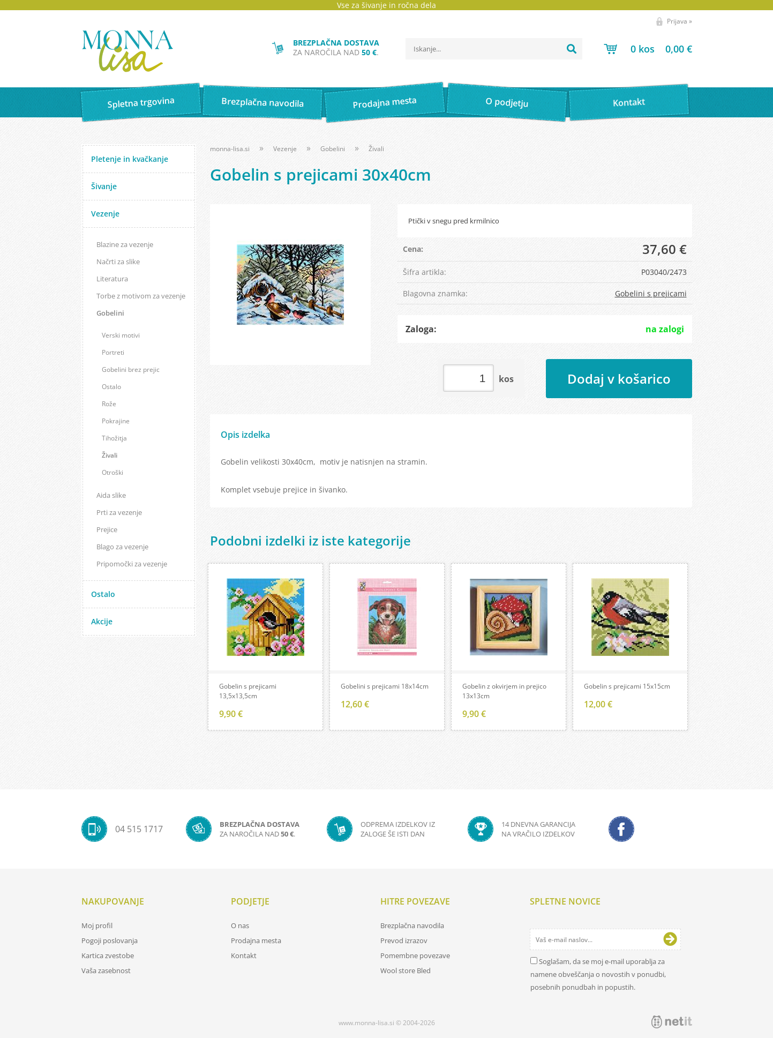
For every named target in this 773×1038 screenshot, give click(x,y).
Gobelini (110, 313)
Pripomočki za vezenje (131, 564)
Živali (109, 455)
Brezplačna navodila (262, 102)
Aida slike (111, 495)
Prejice (106, 529)
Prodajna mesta (384, 102)
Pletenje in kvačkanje (129, 159)
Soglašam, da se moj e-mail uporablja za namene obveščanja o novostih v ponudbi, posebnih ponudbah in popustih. (598, 974)
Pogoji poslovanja (109, 940)
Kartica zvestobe (107, 955)
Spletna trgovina (141, 102)
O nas (240, 925)
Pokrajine (116, 420)
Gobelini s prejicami (651, 293)
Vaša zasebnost (106, 970)
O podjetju (507, 102)
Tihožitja (114, 438)
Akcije (101, 621)
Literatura (112, 278)
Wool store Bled (405, 970)
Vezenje (105, 213)
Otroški (112, 472)
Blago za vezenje (122, 546)
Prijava (679, 21)
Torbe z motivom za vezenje (140, 296)
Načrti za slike (118, 261)
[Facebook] (621, 829)
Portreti (113, 352)
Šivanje (104, 186)
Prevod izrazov (403, 940)
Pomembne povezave (415, 955)
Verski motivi (121, 335)
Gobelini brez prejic (131, 369)
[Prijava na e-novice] (670, 939)
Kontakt (629, 102)
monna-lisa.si (230, 148)
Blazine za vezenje (124, 244)
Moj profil (96, 925)
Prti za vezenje (119, 512)
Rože (109, 403)
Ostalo (111, 386)
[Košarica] (648, 48)
